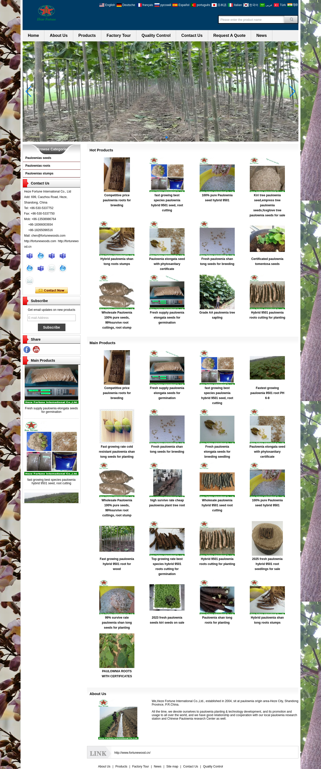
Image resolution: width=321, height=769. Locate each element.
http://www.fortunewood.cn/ (132, 752)
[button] (154, 137)
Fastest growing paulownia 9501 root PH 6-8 (267, 393)
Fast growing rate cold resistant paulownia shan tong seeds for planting (117, 451)
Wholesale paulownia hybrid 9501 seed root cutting (217, 505)
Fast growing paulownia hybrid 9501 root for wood (117, 564)
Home (33, 35)
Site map (172, 766)
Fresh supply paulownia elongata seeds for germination (51, 411)
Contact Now (51, 290)
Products (87, 35)
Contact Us (191, 35)
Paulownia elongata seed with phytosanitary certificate (167, 264)
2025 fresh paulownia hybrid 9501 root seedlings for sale (267, 564)
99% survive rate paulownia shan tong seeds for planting (117, 622)
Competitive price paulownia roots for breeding (117, 200)
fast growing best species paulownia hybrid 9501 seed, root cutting (51, 482)
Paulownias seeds (38, 158)
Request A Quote (229, 35)
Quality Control (156, 35)
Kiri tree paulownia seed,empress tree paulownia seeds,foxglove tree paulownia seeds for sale (267, 205)
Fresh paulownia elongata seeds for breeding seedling (217, 451)
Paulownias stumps (39, 173)
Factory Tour (119, 35)
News (261, 35)
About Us (58, 35)
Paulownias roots (37, 165)
